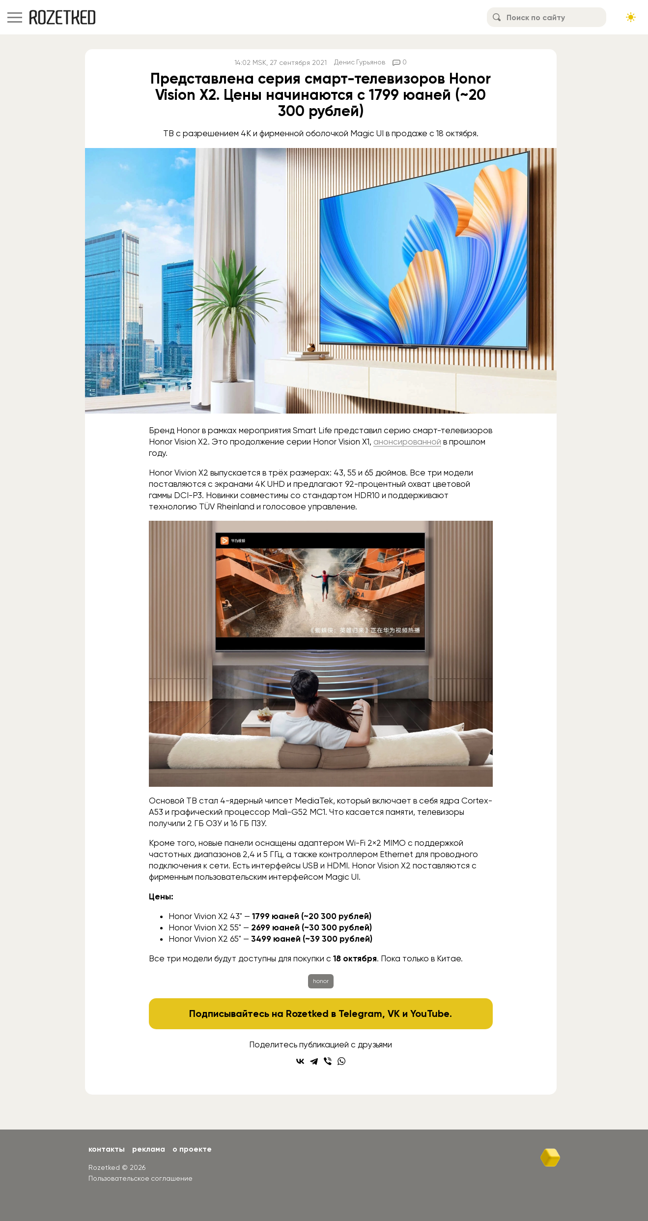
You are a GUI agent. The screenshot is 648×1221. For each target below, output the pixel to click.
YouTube (430, 1013)
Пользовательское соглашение (140, 1178)
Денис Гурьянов (360, 62)
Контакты (106, 1149)
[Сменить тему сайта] (631, 17)
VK (394, 1013)
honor (321, 981)
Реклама (150, 1149)
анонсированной (407, 442)
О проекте (194, 1149)
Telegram (361, 1013)
